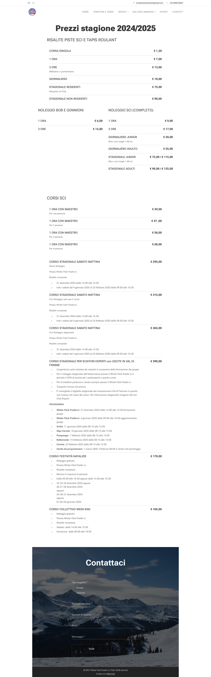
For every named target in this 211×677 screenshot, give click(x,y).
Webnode (110, 674)
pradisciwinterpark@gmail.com (149, 2)
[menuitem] (87, 12)
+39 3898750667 (176, 2)
